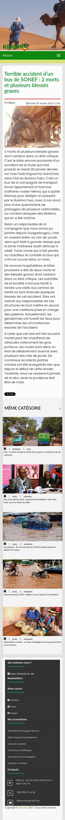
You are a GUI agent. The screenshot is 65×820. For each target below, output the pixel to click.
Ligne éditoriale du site (21, 673)
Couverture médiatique (20, 750)
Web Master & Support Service (23, 731)
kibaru (11, 102)
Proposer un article (17, 763)
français (51, 47)
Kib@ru (8, 55)
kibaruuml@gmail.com (28, 800)
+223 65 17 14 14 (26, 792)
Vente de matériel (17, 744)
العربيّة (59, 47)
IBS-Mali (23, 807)
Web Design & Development (22, 737)
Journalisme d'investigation (22, 757)
